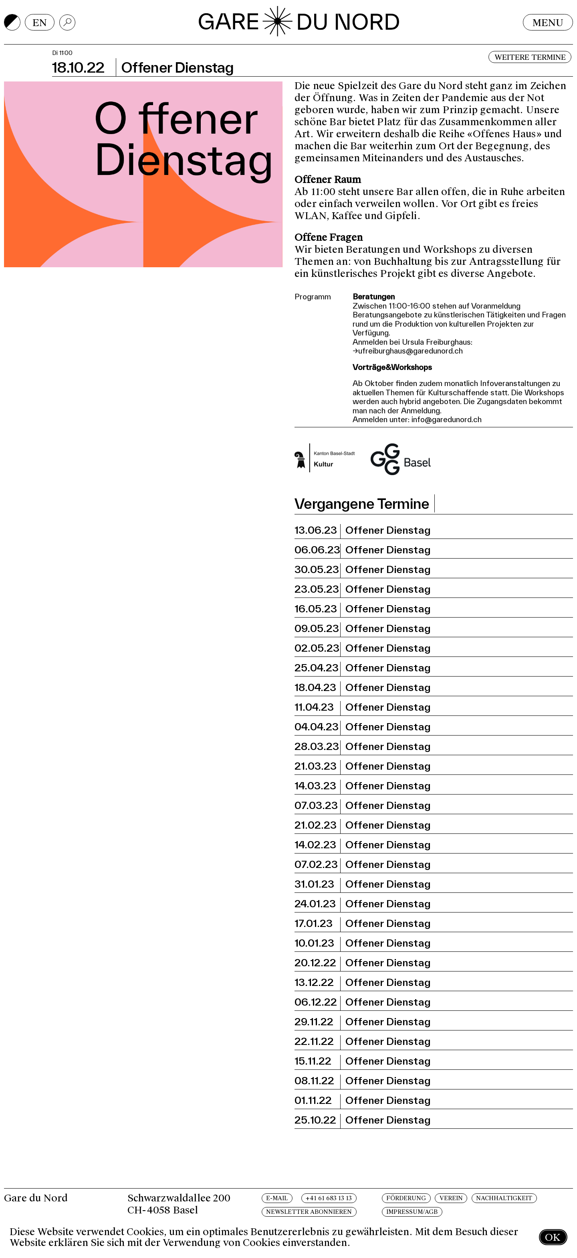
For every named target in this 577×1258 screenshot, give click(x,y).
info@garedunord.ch (447, 419)
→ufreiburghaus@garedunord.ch (408, 350)
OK (552, 1237)
